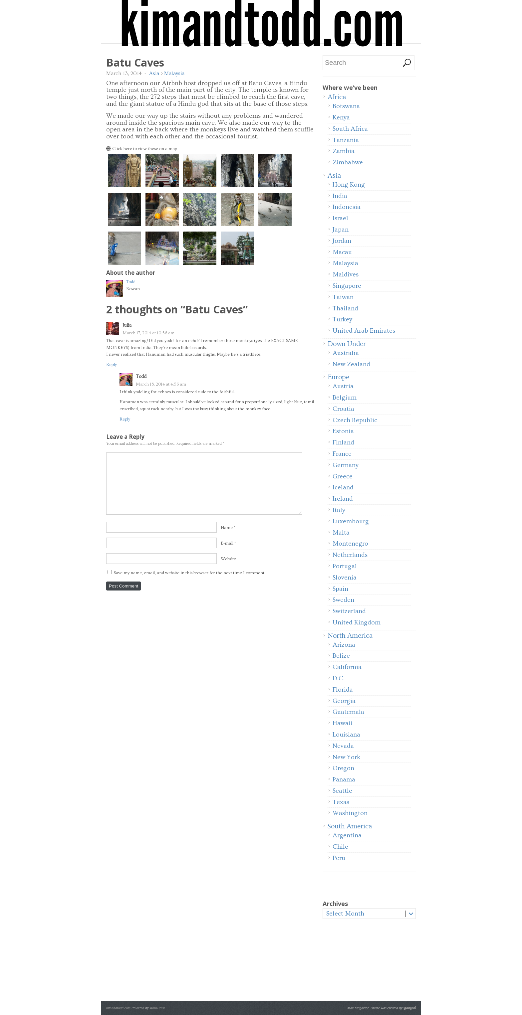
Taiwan (343, 297)
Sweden (343, 599)
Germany (346, 465)
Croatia (343, 409)
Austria (343, 386)
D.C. (339, 678)
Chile (340, 846)
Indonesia (347, 207)
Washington (350, 813)
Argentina (347, 835)
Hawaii (343, 723)
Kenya (341, 117)
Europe (338, 377)
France (342, 453)
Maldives (346, 274)
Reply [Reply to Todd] (125, 419)
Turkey (342, 319)
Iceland (343, 487)
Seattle (342, 790)
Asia (154, 74)
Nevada (343, 746)
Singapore (347, 285)
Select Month (345, 913)
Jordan (342, 241)
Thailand (345, 308)
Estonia (343, 431)
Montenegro (350, 543)
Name (227, 527)
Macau (342, 252)
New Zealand (351, 364)
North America (350, 635)
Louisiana (346, 734)
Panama (344, 779)
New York (346, 757)
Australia (346, 353)
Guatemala (348, 712)
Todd (130, 281)
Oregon (343, 768)
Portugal (345, 566)
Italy (339, 510)
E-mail (227, 543)
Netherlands (350, 555)
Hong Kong (349, 184)
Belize (341, 655)
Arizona (344, 644)
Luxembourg (351, 521)
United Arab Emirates (364, 330)
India (340, 196)
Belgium (345, 397)
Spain (340, 588)
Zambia (344, 151)
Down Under (347, 344)
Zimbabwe (348, 162)
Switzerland (349, 611)
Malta (341, 532)
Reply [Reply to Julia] (111, 364)
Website (228, 559)
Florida (343, 689)
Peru (339, 858)
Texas (341, 802)
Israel (340, 218)
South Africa (350, 128)
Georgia (344, 701)
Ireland (343, 498)
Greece (343, 476)
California (347, 667)
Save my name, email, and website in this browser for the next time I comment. (189, 573)
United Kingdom (357, 622)
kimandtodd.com (118, 1008)
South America (350, 826)
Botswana (346, 106)
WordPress (157, 1008)
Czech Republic (355, 420)
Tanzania (346, 140)
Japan (341, 229)
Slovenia (345, 577)
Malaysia (174, 74)
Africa (337, 97)
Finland (343, 442)
